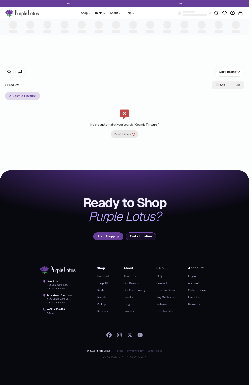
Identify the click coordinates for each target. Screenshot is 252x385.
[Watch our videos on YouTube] (140, 335)
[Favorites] (224, 13)
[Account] (232, 13)
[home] (22, 13)
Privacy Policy (135, 351)
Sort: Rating (229, 72)
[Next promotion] (180, 3)
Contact (162, 283)
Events (128, 297)
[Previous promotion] (68, 3)
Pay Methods (165, 297)
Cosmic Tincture (24, 96)
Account (193, 283)
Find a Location (141, 236)
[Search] (216, 13)
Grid (220, 85)
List (235, 85)
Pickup (101, 304)
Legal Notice (155, 351)
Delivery (102, 311)
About (115, 13)
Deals (100, 13)
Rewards (194, 304)
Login (192, 276)
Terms (119, 351)
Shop (85, 13)
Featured (103, 276)
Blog (127, 304)
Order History (197, 290)
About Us (130, 276)
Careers (129, 311)
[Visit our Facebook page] (109, 335)
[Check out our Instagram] (119, 335)
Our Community (134, 290)
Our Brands (131, 283)
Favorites (194, 297)
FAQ (159, 276)
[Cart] (240, 13)
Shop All (102, 283)
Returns (161, 304)
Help (130, 13)
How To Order (165, 290)
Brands (101, 297)
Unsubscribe (164, 311)
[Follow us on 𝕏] (129, 335)
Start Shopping (108, 236)
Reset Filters (124, 134)
